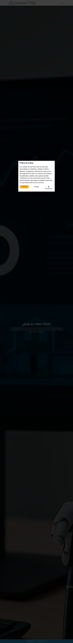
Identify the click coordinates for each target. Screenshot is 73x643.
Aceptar (24, 186)
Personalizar (48, 187)
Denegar (36, 186)
